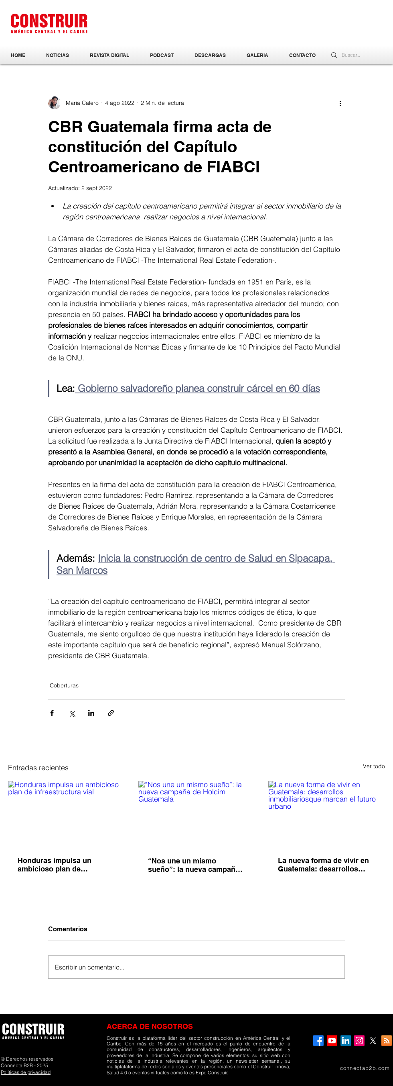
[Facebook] (318, 1040)
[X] (373, 1040)
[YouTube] (332, 1040)
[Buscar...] (353, 55)
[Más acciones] (340, 103)
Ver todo (374, 766)
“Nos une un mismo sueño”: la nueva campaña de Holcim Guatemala (193, 865)
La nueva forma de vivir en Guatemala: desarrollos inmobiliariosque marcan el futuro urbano (324, 864)
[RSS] (386, 1040)
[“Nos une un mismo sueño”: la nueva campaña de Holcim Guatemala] (196, 814)
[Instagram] (359, 1040)
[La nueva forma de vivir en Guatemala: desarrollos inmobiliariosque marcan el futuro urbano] (326, 814)
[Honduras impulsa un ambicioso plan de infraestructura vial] (66, 814)
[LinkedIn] (345, 1040)
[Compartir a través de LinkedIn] (91, 713)
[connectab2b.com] (352, 1068)
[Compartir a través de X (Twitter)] (71, 713)
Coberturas (64, 685)
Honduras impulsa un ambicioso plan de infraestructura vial (54, 864)
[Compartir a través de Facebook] (52, 713)
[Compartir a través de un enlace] (111, 713)
